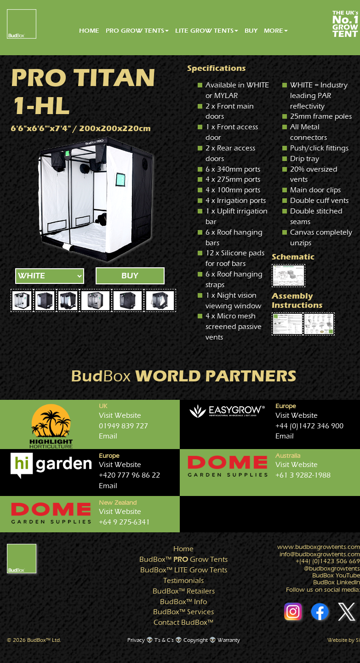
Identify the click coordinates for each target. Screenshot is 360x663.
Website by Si (343, 640)
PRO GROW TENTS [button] (137, 31)
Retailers (184, 591)
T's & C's (164, 640)
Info (183, 602)
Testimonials (183, 581)
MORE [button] (276, 31)
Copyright (195, 640)
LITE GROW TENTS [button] (206, 31)
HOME (89, 31)
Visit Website (120, 415)
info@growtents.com (320, 554)
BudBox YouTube (336, 575)
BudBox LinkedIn (336, 582)
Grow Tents (183, 559)
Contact (183, 622)
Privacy (136, 640)
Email (108, 436)
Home (183, 549)
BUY (251, 31)
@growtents (332, 568)
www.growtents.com (318, 547)
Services (183, 612)
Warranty (228, 640)
